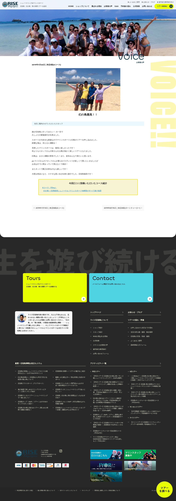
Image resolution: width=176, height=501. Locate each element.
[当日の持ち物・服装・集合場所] (142, 332)
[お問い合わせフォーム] (101, 354)
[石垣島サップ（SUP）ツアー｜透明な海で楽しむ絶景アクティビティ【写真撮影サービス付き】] (108, 415)
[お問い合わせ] (147, 6)
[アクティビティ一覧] (125, 363)
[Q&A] (116, 6)
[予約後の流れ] (126, 6)
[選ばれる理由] (96, 6)
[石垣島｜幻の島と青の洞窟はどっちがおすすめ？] (70, 395)
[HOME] (71, 6)
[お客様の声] (108, 6)
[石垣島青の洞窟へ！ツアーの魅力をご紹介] (70, 371)
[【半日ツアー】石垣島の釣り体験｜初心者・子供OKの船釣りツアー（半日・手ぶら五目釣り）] (108, 390)
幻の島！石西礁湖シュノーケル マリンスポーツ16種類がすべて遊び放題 (72, 191)
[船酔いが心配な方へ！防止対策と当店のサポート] (70, 377)
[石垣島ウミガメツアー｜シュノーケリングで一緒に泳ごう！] (33, 395)
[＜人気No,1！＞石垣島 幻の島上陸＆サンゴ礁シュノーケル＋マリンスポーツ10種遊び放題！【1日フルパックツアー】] (146, 376)
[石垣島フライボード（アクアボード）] (31, 383)
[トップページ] (106, 312)
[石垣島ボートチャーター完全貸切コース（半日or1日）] (108, 431)
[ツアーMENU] (164, 6)
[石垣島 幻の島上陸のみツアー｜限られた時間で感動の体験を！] (33, 408)
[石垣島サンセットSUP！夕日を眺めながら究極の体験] (70, 402)
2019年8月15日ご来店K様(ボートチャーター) (123, 208)
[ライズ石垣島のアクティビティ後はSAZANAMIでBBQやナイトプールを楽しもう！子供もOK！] (108, 437)
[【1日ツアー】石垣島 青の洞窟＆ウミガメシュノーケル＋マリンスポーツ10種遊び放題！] (146, 384)
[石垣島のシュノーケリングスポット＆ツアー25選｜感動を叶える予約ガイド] (70, 408)
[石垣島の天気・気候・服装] (140, 336)
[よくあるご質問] (136, 341)
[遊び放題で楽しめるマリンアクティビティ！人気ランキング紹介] (33, 389)
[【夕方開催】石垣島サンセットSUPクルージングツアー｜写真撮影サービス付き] (146, 411)
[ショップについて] (82, 6)
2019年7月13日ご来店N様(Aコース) (49, 208)
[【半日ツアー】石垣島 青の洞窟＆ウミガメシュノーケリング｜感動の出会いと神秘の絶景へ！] (108, 382)
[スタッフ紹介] (97, 332)
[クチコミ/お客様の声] (100, 345)
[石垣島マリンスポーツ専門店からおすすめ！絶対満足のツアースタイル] (70, 383)
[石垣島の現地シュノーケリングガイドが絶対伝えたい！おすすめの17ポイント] (33, 371)
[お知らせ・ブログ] (144, 312)
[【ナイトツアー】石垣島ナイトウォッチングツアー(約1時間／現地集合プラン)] (146, 422)
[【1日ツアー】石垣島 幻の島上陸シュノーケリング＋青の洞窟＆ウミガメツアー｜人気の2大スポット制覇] (146, 392)
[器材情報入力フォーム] (138, 345)
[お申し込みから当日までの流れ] (142, 328)
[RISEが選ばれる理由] (100, 336)
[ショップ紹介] (97, 328)
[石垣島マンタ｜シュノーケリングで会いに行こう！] (70, 389)
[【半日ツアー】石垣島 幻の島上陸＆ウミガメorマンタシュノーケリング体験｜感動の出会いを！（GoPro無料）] (108, 406)
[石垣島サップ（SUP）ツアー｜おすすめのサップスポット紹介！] (33, 402)
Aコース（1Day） (49, 187)
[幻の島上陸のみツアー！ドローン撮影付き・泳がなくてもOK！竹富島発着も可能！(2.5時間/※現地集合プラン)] (108, 398)
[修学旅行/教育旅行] (99, 349)
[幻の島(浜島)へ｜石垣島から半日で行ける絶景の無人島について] (33, 377)
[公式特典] (136, 6)
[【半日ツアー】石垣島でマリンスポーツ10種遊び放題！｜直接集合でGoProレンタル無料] (108, 423)
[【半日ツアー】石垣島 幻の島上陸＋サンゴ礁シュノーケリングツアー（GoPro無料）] (108, 376)
